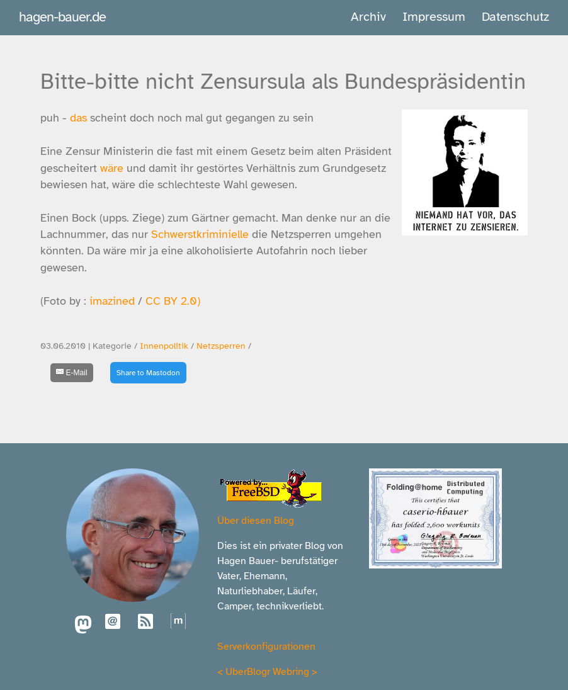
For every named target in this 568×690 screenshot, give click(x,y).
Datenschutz (515, 17)
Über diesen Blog (255, 520)
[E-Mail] (71, 372)
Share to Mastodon (148, 372)
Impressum (433, 17)
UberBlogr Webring (267, 671)
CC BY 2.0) (172, 301)
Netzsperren (221, 346)
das (78, 118)
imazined (112, 301)
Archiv (368, 17)
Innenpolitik (164, 346)
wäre (111, 168)
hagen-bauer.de (62, 16)
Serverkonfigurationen (266, 646)
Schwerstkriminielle (200, 234)
